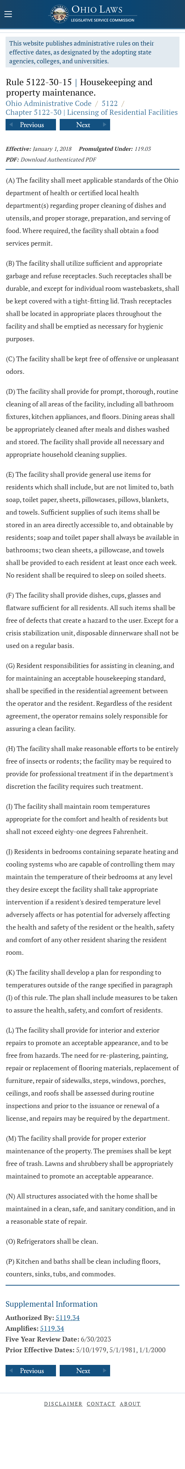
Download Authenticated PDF (58, 159)
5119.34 (68, 1317)
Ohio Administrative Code (49, 103)
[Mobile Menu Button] (8, 15)
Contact (101, 1403)
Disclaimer (63, 1403)
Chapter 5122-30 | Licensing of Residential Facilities (92, 112)
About (130, 1403)
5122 (110, 103)
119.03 (142, 148)
